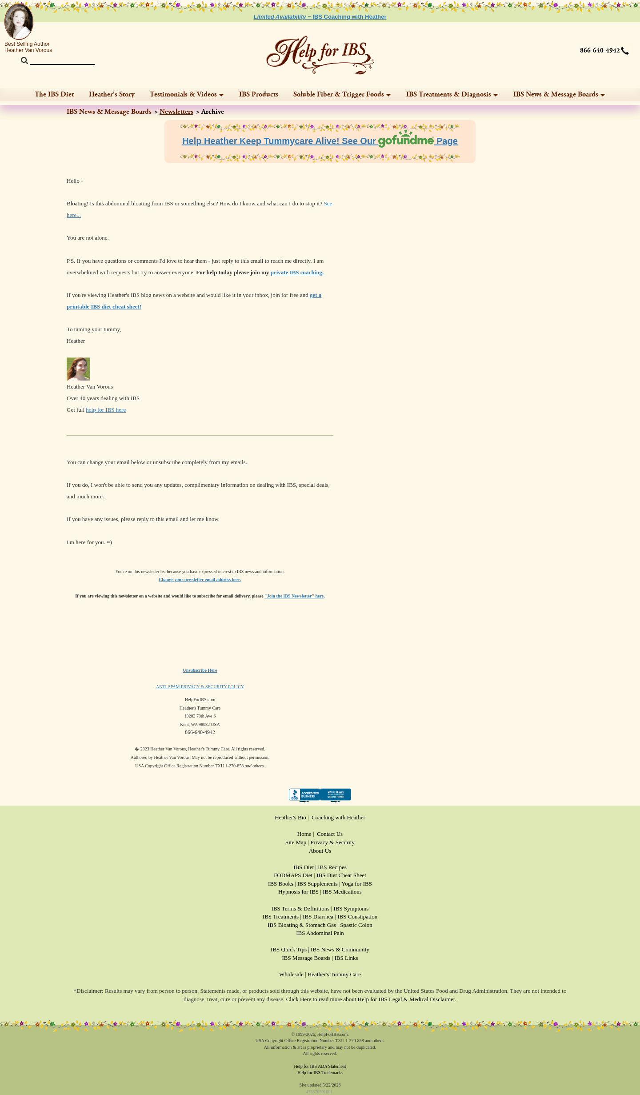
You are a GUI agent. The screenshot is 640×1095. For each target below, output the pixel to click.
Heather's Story (112, 94)
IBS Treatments (281, 916)
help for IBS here (106, 409)
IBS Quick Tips (289, 949)
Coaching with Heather (338, 817)
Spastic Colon (356, 925)
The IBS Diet (54, 94)
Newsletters (176, 112)
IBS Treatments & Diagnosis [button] (452, 94)
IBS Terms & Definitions (301, 908)
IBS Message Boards (306, 958)
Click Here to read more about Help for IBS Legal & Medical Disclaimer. (371, 999)
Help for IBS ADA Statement (320, 1066)
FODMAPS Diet (293, 875)
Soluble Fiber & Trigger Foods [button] (342, 94)
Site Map (295, 842)
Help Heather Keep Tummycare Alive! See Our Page (320, 141)
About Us (320, 850)
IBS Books (280, 883)
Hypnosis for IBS (298, 891)
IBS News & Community (340, 949)
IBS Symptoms (350, 908)
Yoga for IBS (356, 883)
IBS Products (258, 94)
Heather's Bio (290, 817)
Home (304, 833)
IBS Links (346, 958)
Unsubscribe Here (200, 670)
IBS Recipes (332, 867)
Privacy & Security (332, 842)
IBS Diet (303, 867)
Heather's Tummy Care (334, 974)
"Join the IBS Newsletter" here (294, 596)
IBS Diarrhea (318, 916)
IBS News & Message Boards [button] (559, 94)
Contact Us (330, 833)
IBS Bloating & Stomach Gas (302, 925)
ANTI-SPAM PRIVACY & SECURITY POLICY (200, 686)
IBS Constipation (357, 916)
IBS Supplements (317, 883)
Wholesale (291, 974)
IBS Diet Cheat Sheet (341, 875)
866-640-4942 (600, 51)
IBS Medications (342, 891)
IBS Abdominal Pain (320, 933)
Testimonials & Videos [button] (187, 94)
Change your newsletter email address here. (200, 579)
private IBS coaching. (297, 272)
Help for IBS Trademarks (319, 1072)
